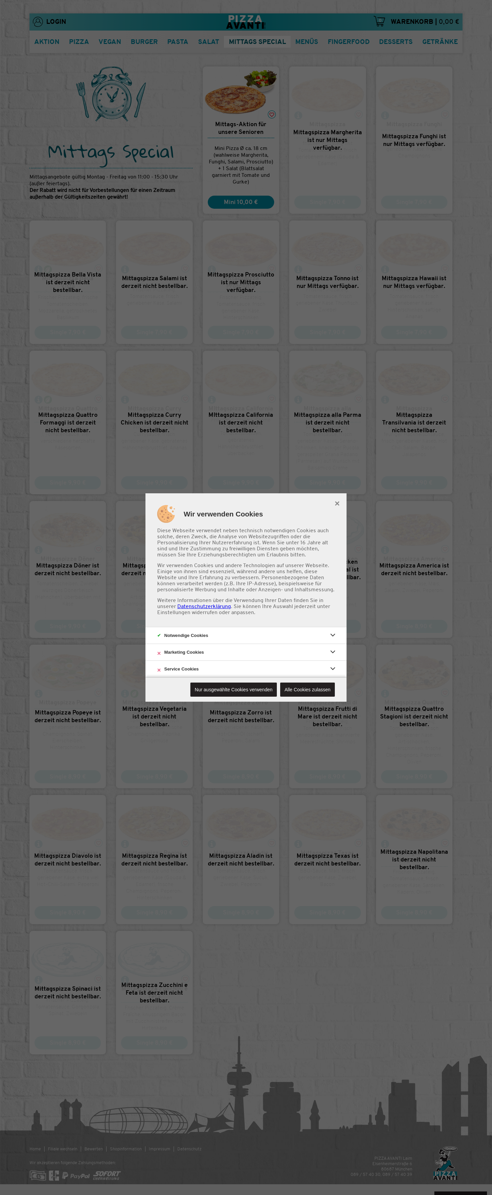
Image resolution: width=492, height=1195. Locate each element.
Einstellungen (173, 612)
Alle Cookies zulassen (307, 689)
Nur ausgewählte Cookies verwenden (233, 689)
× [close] (337, 502)
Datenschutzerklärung (204, 606)
